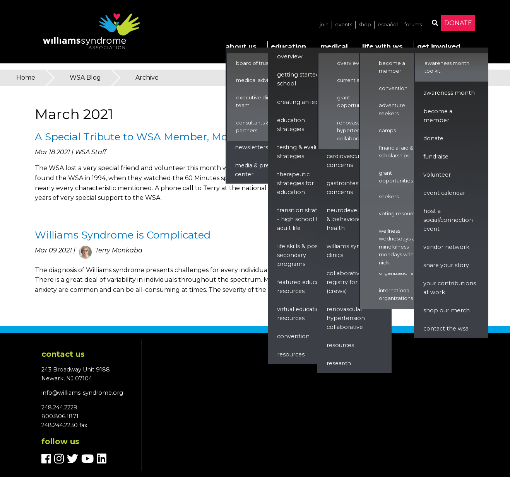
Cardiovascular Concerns (346, 161)
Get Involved (438, 46)
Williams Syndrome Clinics (353, 251)
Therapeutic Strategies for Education (295, 183)
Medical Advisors (257, 80)
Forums (413, 24)
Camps (387, 130)
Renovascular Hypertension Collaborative (353, 130)
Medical (334, 46)
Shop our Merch (446, 310)
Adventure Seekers (392, 192)
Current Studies (356, 80)
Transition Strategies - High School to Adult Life (304, 219)
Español (388, 24)
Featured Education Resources (303, 287)
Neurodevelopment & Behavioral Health (355, 219)
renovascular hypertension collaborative (346, 318)
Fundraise (435, 156)
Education (288, 46)
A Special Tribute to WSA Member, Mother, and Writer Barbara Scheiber (216, 137)
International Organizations (396, 294)
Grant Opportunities (354, 101)
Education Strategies (291, 125)
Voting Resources (400, 213)
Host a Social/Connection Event (448, 220)
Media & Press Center (255, 170)
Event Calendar (444, 192)
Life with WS (382, 46)
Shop (365, 24)
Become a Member (392, 67)
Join (324, 24)
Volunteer (437, 174)
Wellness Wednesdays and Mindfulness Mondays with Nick (400, 247)
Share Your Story (446, 265)
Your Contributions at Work (449, 288)
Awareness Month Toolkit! (446, 67)
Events (343, 24)
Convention (293, 336)
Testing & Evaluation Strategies (305, 152)
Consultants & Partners (252, 126)
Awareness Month (449, 92)
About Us (241, 46)
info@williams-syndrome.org (82, 392)
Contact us (63, 354)
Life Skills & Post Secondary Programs (298, 255)
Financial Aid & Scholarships (396, 151)
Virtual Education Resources (300, 314)
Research (339, 363)
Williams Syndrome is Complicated (123, 235)
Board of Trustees (257, 63)
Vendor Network (446, 247)
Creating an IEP (298, 102)
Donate (458, 23)
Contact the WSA (446, 328)
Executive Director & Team (262, 101)
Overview (290, 56)
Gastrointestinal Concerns (348, 188)
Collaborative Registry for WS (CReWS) (347, 282)
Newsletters (251, 147)
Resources (291, 354)
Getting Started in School (301, 79)
